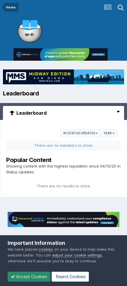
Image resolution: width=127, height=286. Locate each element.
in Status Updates (80, 133)
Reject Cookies (70, 276)
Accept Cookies (29, 276)
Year (109, 133)
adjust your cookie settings (77, 255)
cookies (46, 249)
